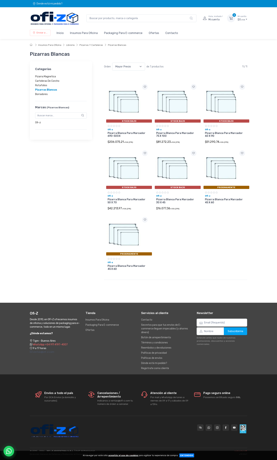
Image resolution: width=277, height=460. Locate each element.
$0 (242, 18)
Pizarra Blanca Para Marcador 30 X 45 (175, 201)
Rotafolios (41, 85)
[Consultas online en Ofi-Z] (200, 427)
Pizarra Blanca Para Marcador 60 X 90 (224, 135)
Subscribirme (235, 331)
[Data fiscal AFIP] (243, 428)
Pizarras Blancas (117, 45)
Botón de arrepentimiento (156, 337)
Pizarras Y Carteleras (91, 45)
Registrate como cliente (155, 368)
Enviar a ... (40, 32)
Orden (107, 66)
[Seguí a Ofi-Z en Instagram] (217, 427)
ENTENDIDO (187, 455)
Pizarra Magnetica (45, 76)
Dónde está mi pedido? (154, 363)
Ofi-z (38, 122)
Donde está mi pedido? (48, 3)
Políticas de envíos (151, 358)
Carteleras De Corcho (47, 80)
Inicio (60, 33)
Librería (70, 45)
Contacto (171, 33)
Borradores (41, 94)
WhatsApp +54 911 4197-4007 (50, 344)
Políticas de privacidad (154, 352)
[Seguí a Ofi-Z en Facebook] (226, 427)
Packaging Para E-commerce (123, 33)
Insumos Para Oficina (84, 33)
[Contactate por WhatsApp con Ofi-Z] (209, 427)
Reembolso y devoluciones (156, 347)
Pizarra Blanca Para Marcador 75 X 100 (175, 135)
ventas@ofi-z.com (42, 351)
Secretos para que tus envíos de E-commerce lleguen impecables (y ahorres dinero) (164, 328)
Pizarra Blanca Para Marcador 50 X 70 (126, 201)
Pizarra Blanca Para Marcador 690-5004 (126, 135)
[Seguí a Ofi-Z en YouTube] (234, 427)
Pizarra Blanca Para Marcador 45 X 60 (224, 201)
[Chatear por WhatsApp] (9, 451)
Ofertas (154, 33)
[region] (61, 85)
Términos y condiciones (154, 342)
